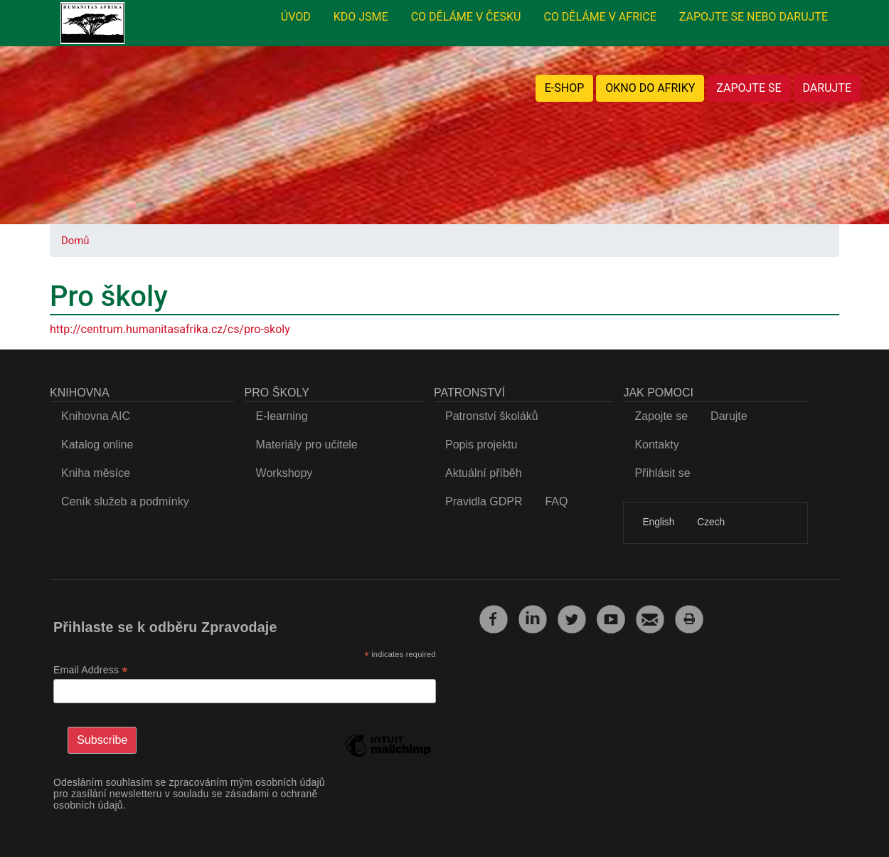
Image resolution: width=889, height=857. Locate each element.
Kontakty (656, 444)
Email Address (90, 670)
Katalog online (97, 444)
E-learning (282, 416)
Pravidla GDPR (483, 501)
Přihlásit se (662, 473)
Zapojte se (661, 416)
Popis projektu (481, 444)
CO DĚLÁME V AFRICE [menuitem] (599, 16)
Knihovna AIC (95, 416)
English (658, 522)
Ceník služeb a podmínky (125, 501)
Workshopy (284, 473)
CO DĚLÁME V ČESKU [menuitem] (466, 16)
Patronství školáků (491, 416)
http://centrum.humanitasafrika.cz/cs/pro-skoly (170, 329)
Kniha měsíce (95, 473)
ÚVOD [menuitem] (296, 16)
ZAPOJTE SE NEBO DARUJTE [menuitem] (753, 16)
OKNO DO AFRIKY (650, 88)
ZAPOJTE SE (748, 88)
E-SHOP (565, 88)
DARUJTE (827, 88)
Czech (711, 522)
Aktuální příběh (483, 473)
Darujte (728, 416)
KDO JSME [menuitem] (361, 16)
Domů (75, 240)
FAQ (556, 501)
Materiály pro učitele (307, 444)
